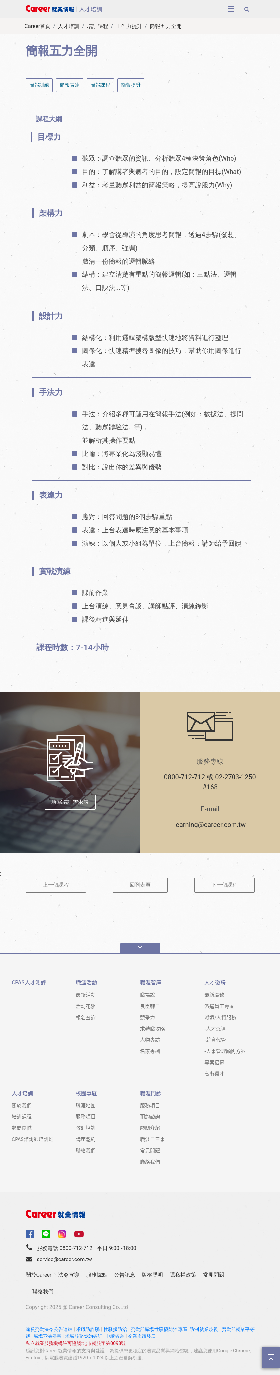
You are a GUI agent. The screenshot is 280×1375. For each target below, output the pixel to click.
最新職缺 (214, 994)
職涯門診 (150, 1093)
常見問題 (150, 1150)
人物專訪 (150, 1039)
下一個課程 (224, 885)
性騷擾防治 (115, 1329)
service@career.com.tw (64, 1259)
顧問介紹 (150, 1127)
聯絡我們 (86, 1150)
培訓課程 (97, 26)
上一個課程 (56, 885)
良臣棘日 (150, 1005)
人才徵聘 (215, 982)
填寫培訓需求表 (70, 802)
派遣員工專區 (219, 1005)
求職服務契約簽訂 (83, 1336)
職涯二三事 (152, 1138)
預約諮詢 (150, 1116)
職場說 (147, 994)
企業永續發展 (142, 1336)
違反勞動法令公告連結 (49, 1329)
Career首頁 (38, 26)
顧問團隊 (22, 1127)
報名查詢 (86, 1017)
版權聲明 (152, 1275)
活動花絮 (86, 1005)
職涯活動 (86, 982)
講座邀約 (86, 1138)
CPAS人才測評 (29, 982)
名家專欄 (150, 1050)
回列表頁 (140, 885)
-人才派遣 (215, 1028)
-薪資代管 (215, 1039)
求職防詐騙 (88, 1329)
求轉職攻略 (152, 1028)
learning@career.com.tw (210, 825)
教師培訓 (86, 1127)
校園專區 (86, 1093)
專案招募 (214, 1062)
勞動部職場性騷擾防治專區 (159, 1329)
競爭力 (147, 1017)
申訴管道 (115, 1336)
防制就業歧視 (204, 1329)
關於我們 (22, 1105)
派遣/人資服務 (220, 1017)
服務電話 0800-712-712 (64, 1248)
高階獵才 (214, 1073)
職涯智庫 (150, 982)
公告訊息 (124, 1275)
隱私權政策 (183, 1275)
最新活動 (86, 994)
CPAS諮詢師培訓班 (32, 1138)
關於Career (39, 1275)
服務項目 (86, 1116)
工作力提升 (129, 26)
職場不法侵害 (47, 1336)
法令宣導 (68, 1275)
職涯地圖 (86, 1105)
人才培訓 (68, 26)
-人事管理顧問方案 (225, 1050)
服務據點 (96, 1275)
